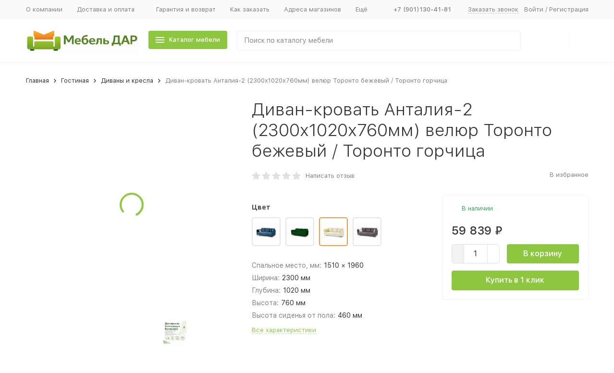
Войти (533, 9)
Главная (37, 80)
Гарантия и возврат (186, 9)
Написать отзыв (330, 175)
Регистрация (569, 9)
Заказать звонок (493, 9)
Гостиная (75, 80)
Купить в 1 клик (515, 280)
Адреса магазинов (312, 9)
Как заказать (250, 9)
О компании (44, 9)
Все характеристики (284, 330)
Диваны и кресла (127, 80)
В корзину (542, 253)
